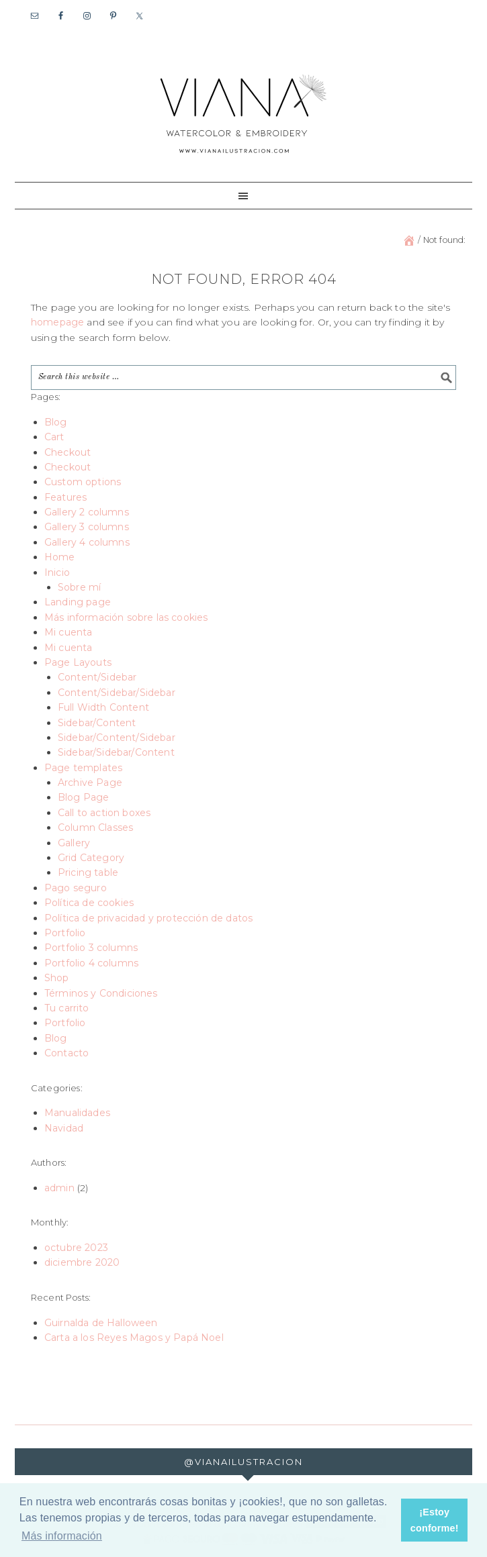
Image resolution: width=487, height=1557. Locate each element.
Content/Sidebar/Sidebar (116, 693)
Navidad (63, 1128)
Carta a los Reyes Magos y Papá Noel (134, 1338)
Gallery (74, 843)
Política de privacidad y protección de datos (148, 918)
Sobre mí (79, 587)
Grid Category (91, 858)
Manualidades (77, 1113)
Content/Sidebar (97, 677)
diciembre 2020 (82, 1262)
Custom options (82, 482)
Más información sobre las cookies (126, 617)
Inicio (57, 572)
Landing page (77, 602)
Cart (54, 437)
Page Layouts (78, 662)
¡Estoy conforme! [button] (434, 1520)
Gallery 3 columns (86, 527)
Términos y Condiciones (101, 993)
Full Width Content (103, 707)
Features (65, 497)
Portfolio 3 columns (91, 948)
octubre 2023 (76, 1248)
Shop (56, 978)
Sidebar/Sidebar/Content (116, 752)
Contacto (66, 1053)
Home (59, 557)
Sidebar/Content (97, 723)
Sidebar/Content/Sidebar (116, 738)
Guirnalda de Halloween (101, 1323)
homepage (57, 322)
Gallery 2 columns (86, 512)
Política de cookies (89, 903)
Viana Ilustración (243, 112)
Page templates (83, 768)
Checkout (67, 452)
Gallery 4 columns (87, 542)
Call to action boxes (104, 813)
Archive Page (90, 782)
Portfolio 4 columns (91, 963)
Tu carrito (66, 1008)
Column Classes (95, 827)
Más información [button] (61, 1536)
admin (59, 1188)
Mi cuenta (68, 632)
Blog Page (83, 797)
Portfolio (65, 933)
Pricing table (88, 872)
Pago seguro (75, 888)
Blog (55, 422)
